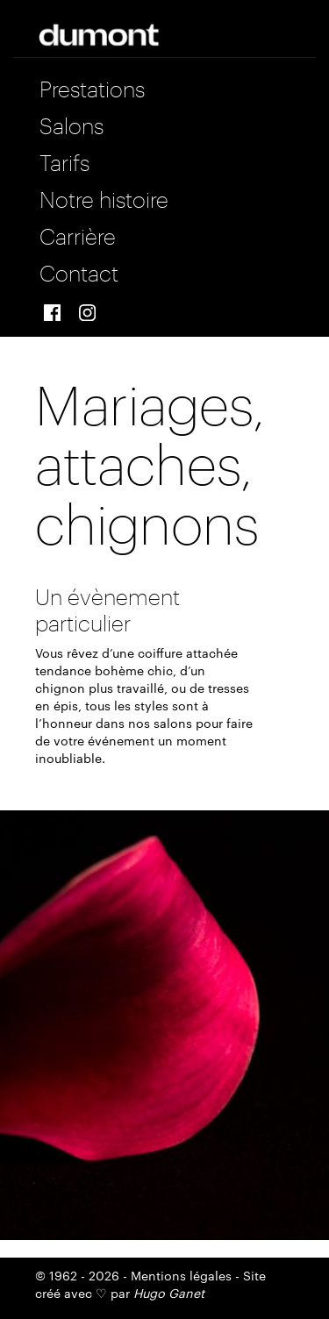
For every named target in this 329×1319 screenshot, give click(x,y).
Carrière (77, 234)
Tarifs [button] (64, 160)
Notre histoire (103, 197)
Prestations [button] (92, 87)
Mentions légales (181, 1275)
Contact (78, 271)
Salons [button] (71, 124)
